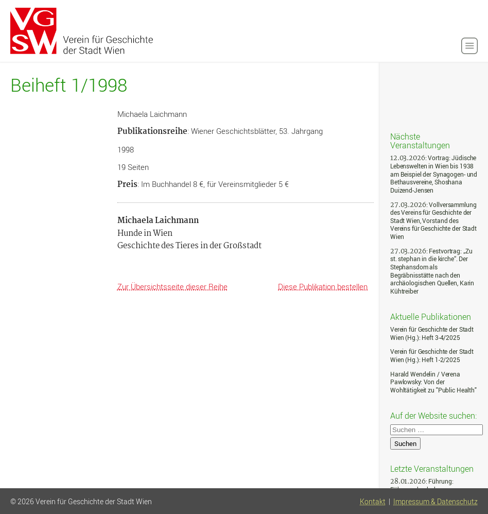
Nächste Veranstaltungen (420, 140)
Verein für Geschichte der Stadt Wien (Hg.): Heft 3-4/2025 (432, 333)
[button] (469, 46)
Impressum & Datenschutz (435, 501)
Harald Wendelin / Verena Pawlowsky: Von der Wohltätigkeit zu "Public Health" (433, 382)
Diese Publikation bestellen (323, 286)
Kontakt (373, 501)
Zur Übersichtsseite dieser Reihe (172, 286)
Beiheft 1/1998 (68, 85)
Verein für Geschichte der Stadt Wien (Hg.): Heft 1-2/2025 (432, 355)
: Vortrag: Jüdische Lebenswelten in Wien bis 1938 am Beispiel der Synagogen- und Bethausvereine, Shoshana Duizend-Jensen (433, 173)
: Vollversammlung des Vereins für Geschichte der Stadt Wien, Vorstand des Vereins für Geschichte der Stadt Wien (433, 220)
